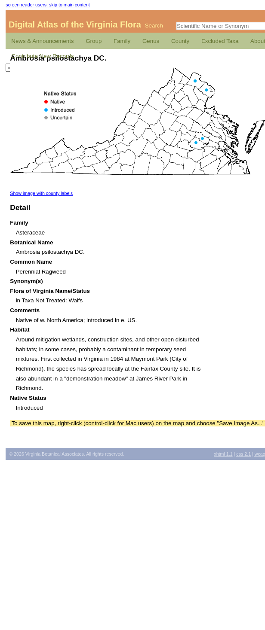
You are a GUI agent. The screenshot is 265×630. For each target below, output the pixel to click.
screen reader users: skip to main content (47, 4)
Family (122, 41)
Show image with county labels (41, 193)
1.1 (223, 454)
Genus (150, 41)
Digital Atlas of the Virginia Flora (75, 24)
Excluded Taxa (219, 41)
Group (94, 41)
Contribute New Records (42, 56)
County (180, 41)
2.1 (243, 454)
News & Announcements (42, 41)
